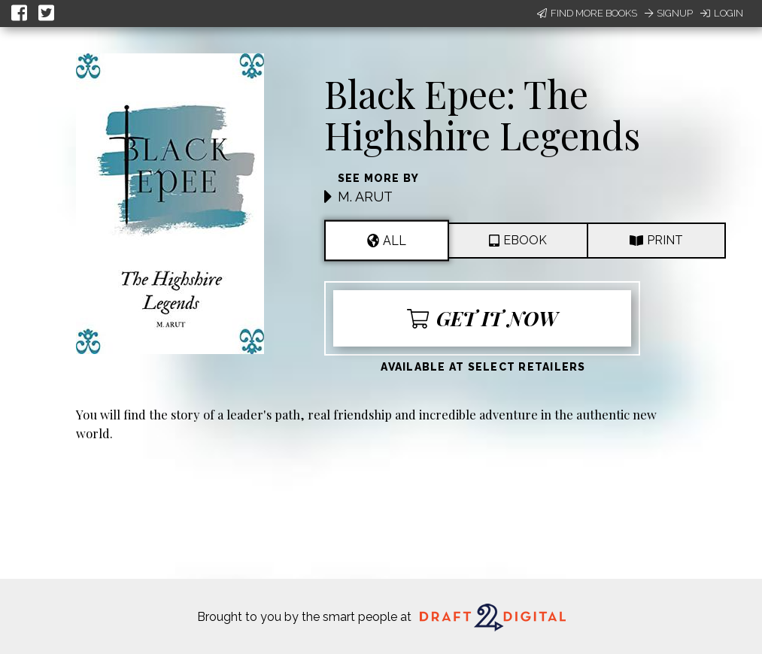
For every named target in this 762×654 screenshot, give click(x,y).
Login (721, 13)
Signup (669, 13)
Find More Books (587, 13)
